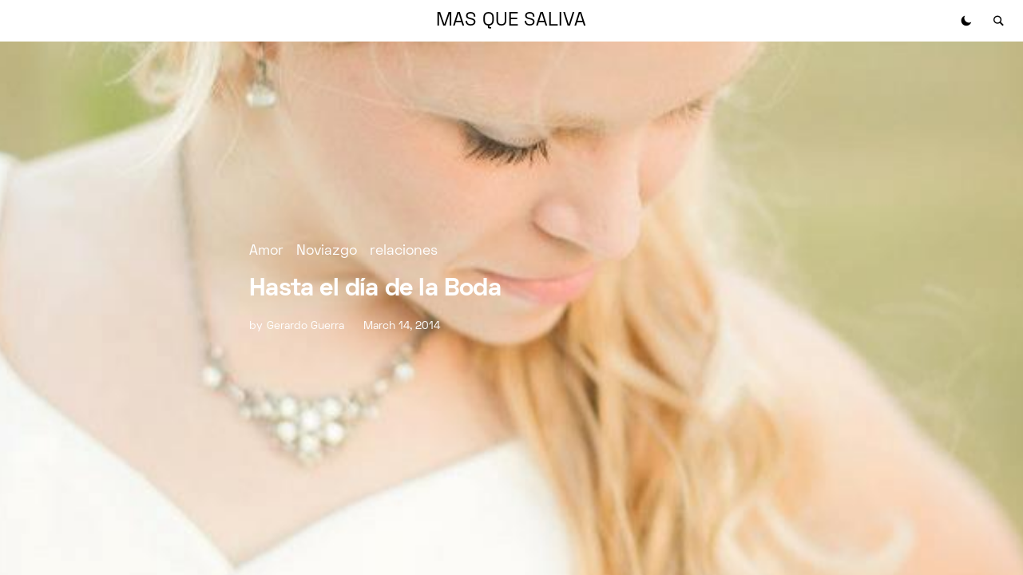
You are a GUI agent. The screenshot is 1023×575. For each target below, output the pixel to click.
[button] (966, 21)
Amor (266, 251)
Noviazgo (326, 251)
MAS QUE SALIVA (511, 21)
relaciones (404, 251)
